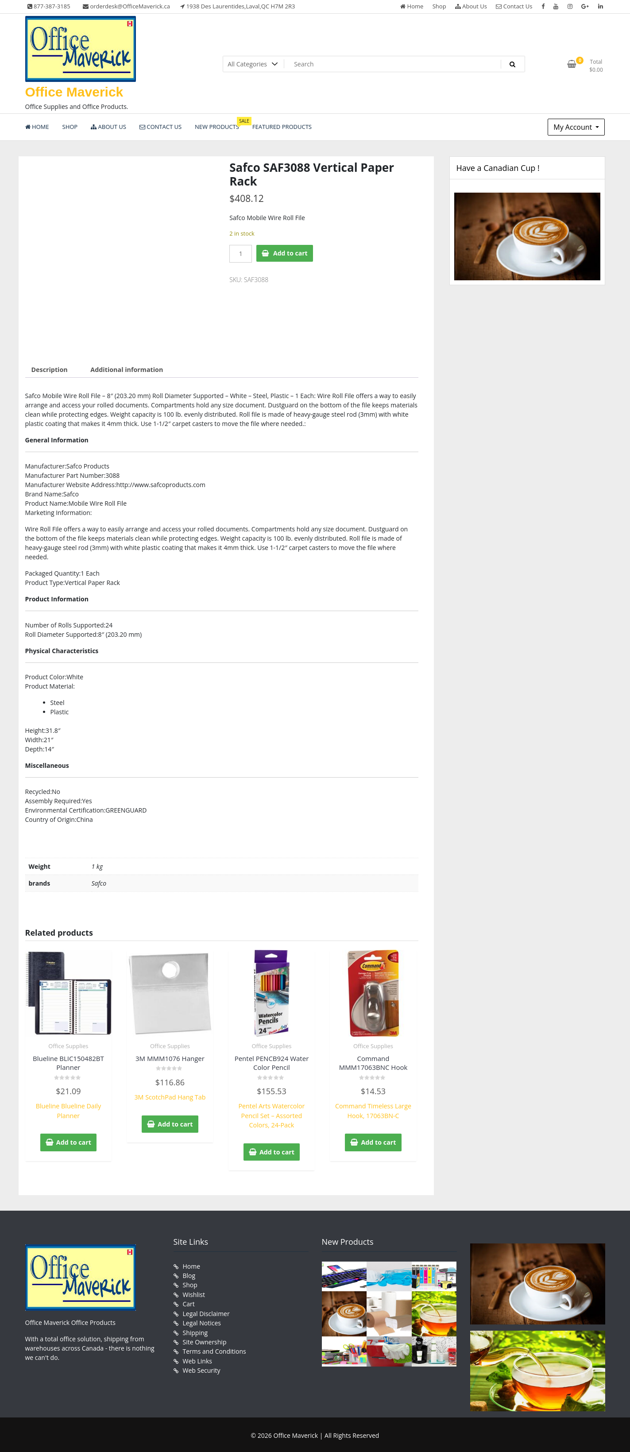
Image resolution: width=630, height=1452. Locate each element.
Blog (189, 1274)
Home (411, 6)
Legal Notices (202, 1320)
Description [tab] (49, 369)
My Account (573, 127)
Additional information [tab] (125, 369)
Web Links (197, 1357)
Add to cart (290, 253)
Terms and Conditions (214, 1348)
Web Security (201, 1367)
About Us (471, 6)
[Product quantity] (240, 254)
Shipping (195, 1329)
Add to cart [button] (74, 1141)
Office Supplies (68, 1045)
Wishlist (194, 1292)
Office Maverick (74, 92)
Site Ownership (205, 1339)
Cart (189, 1301)
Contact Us (514, 6)
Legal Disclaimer (206, 1311)
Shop (439, 6)
